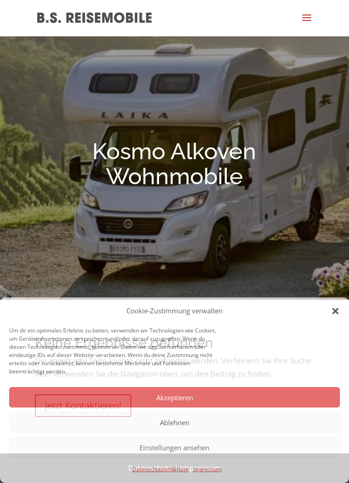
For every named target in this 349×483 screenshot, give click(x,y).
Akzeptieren (174, 397)
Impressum (207, 469)
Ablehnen (174, 422)
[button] (335, 311)
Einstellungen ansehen (174, 447)
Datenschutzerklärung (160, 469)
